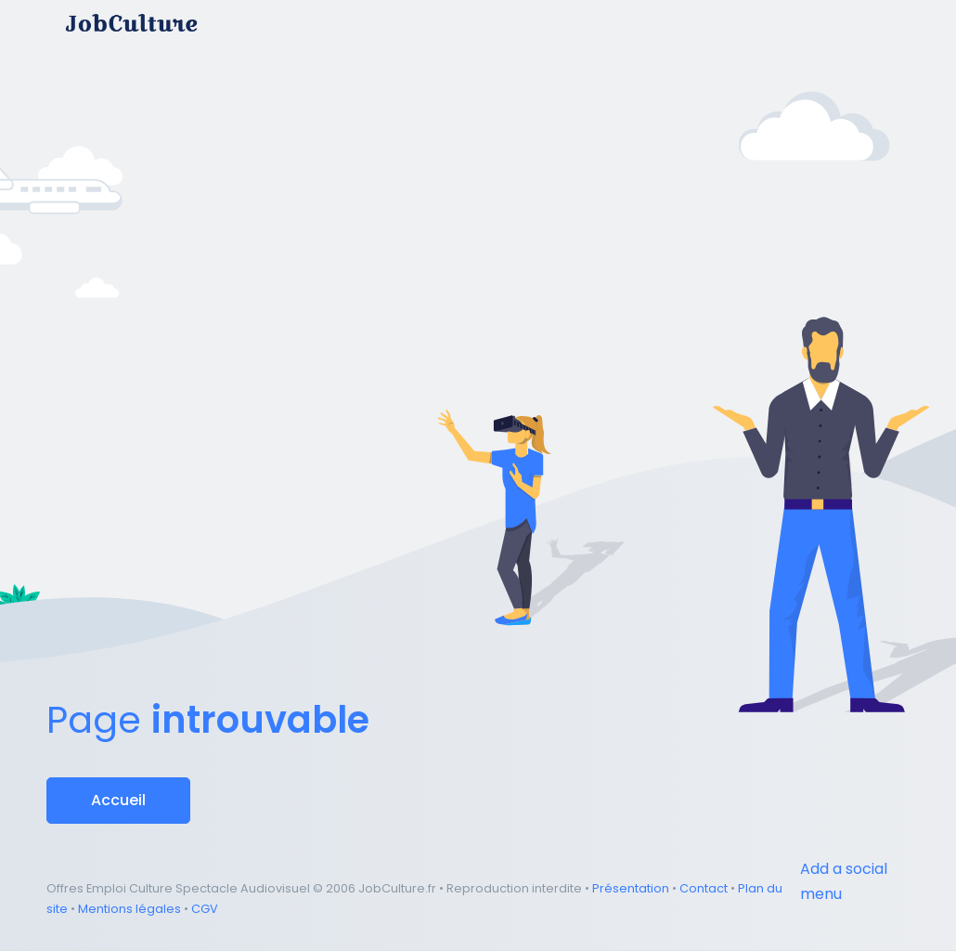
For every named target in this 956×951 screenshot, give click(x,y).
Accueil (118, 800)
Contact (703, 888)
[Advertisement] (478, 152)
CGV (204, 909)
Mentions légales (129, 909)
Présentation (630, 888)
